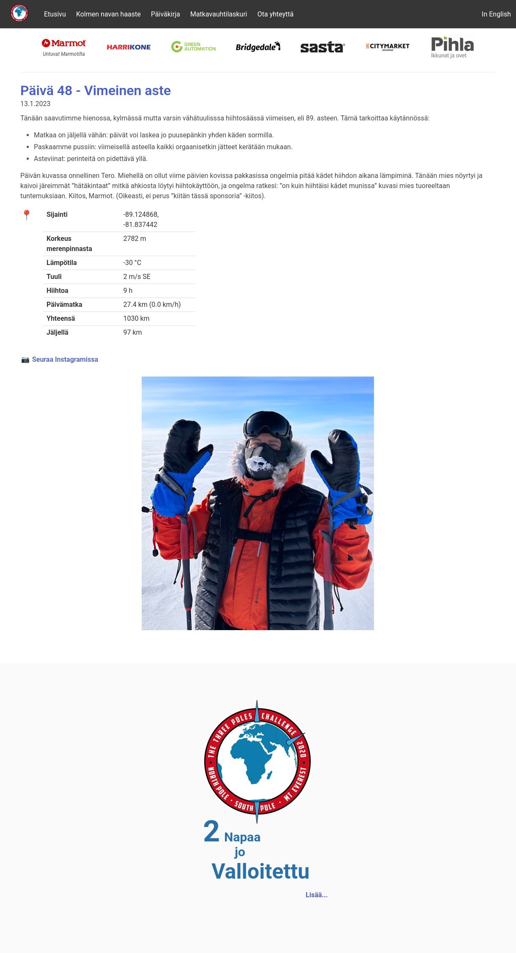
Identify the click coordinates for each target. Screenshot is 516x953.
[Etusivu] (19, 14)
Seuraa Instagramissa (65, 359)
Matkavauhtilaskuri (218, 14)
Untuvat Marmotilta (64, 54)
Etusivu (55, 14)
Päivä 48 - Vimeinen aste (95, 90)
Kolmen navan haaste (108, 14)
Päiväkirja (165, 14)
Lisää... (317, 895)
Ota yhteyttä (275, 14)
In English (496, 14)
